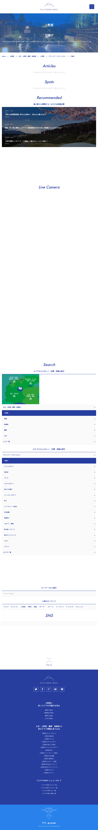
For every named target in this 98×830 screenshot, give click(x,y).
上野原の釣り (49, 750)
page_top (49, 662)
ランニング (80, 607)
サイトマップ (49, 816)
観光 (35, 607)
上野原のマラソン (49, 773)
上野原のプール (49, 739)
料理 (30, 607)
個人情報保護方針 (49, 808)
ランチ (7, 607)
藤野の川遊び (49, 715)
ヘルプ (49, 813)
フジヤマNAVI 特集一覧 (49, 793)
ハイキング (70, 607)
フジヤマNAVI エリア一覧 (49, 785)
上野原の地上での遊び (49, 744)
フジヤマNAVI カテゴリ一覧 (49, 788)
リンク (49, 818)
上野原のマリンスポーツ (49, 733)
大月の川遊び (49, 718)
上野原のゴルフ (49, 770)
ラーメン (51, 607)
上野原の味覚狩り (49, 758)
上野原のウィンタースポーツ (49, 747)
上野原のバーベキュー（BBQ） (49, 753)
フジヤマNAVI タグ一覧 (49, 790)
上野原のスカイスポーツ (49, 741)
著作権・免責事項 (49, 811)
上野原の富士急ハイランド (49, 764)
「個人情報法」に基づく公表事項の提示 (49, 809)
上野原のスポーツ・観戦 (49, 761)
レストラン (15, 607)
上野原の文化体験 (49, 756)
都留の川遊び (49, 710)
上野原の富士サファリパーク (49, 767)
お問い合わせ (49, 815)
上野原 (23, 607)
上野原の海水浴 (49, 736)
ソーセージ (60, 607)
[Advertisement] (49, 166)
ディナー (42, 607)
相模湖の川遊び (49, 713)
